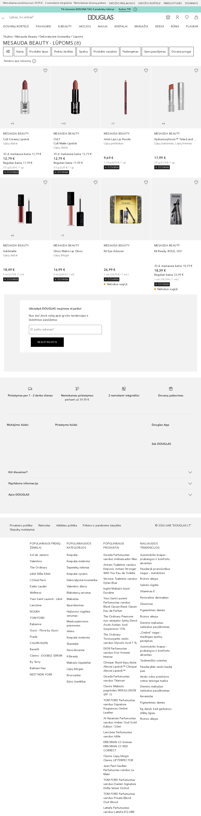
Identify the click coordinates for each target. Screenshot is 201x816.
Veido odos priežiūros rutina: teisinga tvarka (154, 678)
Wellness (35, 592)
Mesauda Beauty (26, 36)
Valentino (36, 561)
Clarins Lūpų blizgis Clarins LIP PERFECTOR (118, 758)
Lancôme (35, 605)
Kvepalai (121, 26)
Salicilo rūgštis (149, 585)
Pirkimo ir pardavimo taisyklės (102, 525)
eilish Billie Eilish (40, 574)
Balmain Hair (38, 668)
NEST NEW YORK (41, 674)
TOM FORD (37, 618)
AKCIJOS (85, 26)
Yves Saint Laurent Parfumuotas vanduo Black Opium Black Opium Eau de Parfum (120, 604)
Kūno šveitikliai (76, 681)
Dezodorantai (75, 650)
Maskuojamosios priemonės (78, 623)
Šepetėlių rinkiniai (78, 567)
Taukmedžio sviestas (153, 660)
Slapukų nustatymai (22, 529)
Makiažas (73, 599)
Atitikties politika (66, 525)
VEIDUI (159, 26)
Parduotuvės (173, 3)
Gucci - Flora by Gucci (44, 630)
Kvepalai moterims (78, 561)
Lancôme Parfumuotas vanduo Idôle (117, 734)
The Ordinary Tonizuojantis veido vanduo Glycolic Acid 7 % (120, 639)
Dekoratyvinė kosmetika (55, 36)
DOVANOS (191, 3)
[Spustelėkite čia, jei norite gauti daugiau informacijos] (135, 9)
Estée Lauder (38, 586)
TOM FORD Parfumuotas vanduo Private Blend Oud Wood (119, 798)
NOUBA (35, 611)
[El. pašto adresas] (65, 329)
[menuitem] (18, 26)
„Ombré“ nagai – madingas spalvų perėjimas (151, 637)
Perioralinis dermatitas (154, 597)
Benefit (34, 649)
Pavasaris (43, 26)
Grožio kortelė (149, 3)
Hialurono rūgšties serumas (78, 613)
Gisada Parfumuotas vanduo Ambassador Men (120, 557)
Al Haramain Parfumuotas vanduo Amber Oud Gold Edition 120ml (120, 722)
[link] (25, 120)
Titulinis (8, 36)
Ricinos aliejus (149, 578)
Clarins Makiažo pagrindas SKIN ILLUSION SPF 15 (119, 690)
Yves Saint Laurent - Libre (46, 599)
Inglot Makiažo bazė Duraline (116, 590)
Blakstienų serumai (79, 592)
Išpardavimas (75, 605)
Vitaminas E (147, 591)
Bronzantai (74, 675)
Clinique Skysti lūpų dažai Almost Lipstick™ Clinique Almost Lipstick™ (120, 666)
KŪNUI (175, 26)
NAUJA (103, 26)
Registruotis (47, 342)
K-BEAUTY (65, 26)
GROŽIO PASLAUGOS (122, 3)
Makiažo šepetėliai (79, 662)
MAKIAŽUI (141, 26)
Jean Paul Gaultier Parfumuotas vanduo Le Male (118, 770)
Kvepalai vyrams (77, 574)
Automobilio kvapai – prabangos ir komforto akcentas (155, 559)
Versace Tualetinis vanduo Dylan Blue (120, 581)
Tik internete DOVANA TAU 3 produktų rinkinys (87, 9)
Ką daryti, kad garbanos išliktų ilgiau (156, 711)
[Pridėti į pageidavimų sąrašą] (45, 70)
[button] (100, 472)
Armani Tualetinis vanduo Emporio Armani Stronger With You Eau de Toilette (119, 569)
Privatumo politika (21, 525)
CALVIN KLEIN (39, 643)
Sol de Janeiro (39, 555)
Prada (33, 636)
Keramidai (146, 696)
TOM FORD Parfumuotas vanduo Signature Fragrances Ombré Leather (119, 706)
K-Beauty (72, 656)
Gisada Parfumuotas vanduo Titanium (116, 678)
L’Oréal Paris (38, 580)
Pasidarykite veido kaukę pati (156, 669)
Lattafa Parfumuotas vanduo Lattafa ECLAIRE (119, 810)
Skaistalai (73, 644)
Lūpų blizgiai (75, 669)
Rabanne (35, 624)
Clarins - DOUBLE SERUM (46, 655)
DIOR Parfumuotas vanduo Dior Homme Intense (116, 653)
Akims (70, 631)
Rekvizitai (44, 525)
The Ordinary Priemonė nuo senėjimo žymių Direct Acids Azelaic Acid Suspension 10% (120, 623)
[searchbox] (37, 17)
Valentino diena (77, 586)
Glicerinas (146, 604)
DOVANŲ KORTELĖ (16, 26)
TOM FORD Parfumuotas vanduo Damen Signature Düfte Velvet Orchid (119, 784)
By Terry (35, 662)
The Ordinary (38, 567)
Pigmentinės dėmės (152, 610)
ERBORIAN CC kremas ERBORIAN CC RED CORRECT (117, 746)
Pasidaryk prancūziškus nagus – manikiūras (155, 571)
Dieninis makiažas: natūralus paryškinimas (155, 625)
